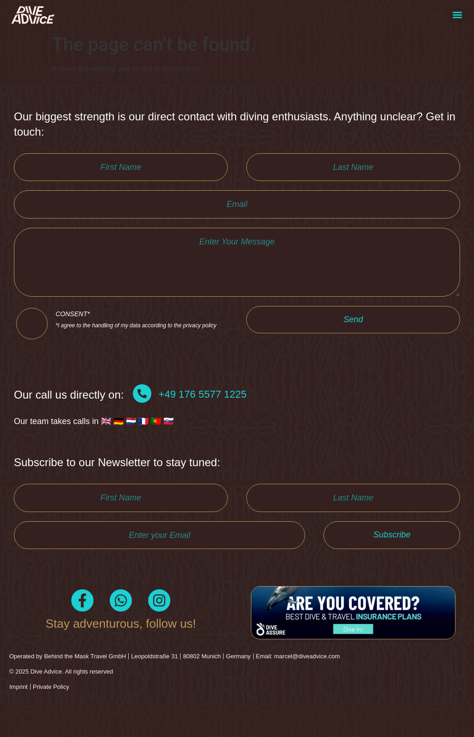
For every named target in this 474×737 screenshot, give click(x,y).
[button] (457, 15)
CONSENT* (136, 342)
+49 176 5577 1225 (202, 419)
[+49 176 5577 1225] (142, 418)
